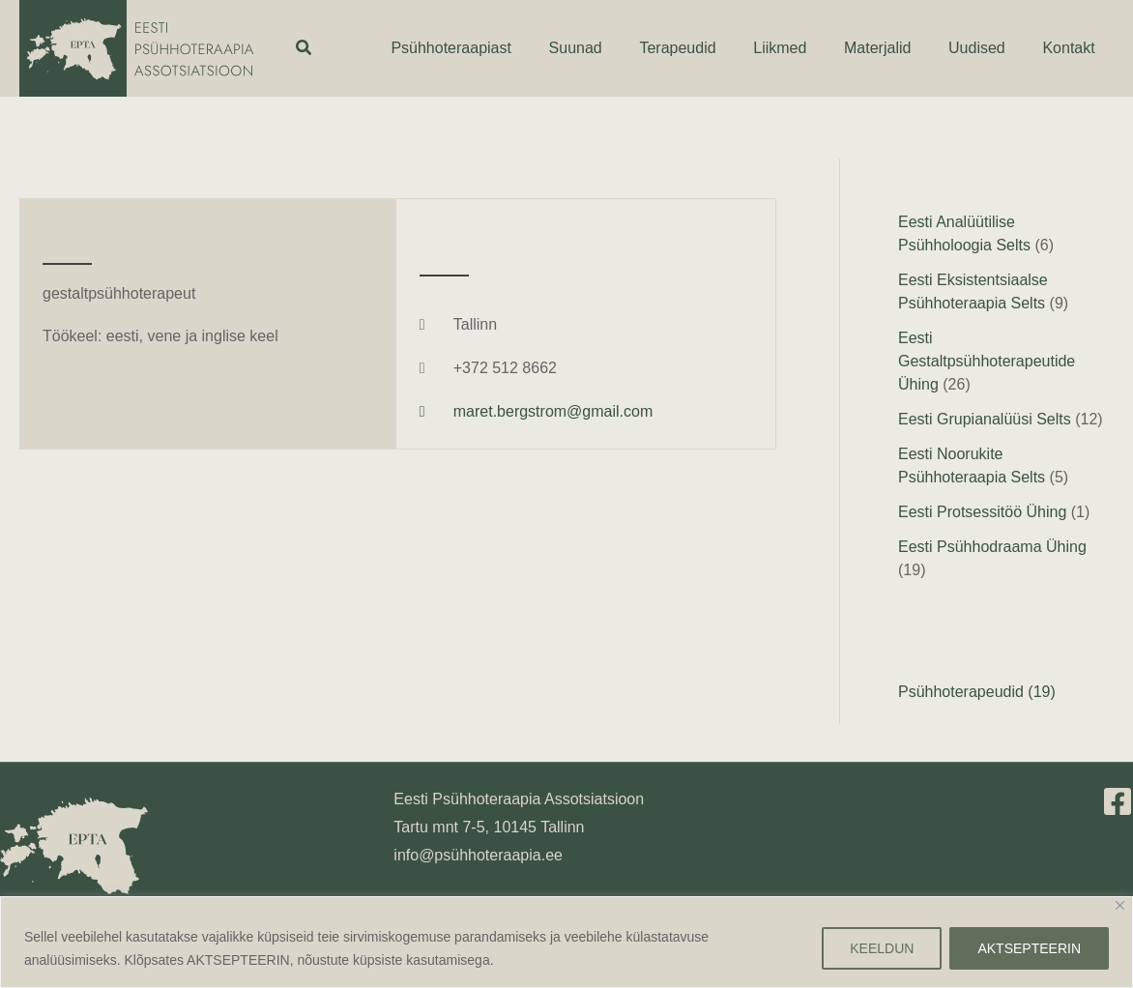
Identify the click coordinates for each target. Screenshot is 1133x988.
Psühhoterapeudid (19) (977, 691)
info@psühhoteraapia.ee (478, 855)
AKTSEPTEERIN (1029, 948)
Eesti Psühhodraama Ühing (992, 546)
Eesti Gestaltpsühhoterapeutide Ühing (986, 361)
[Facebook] (1117, 801)
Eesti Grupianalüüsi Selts (984, 419)
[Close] (1120, 905)
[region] (566, 942)
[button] (304, 48)
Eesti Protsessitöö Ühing (982, 512)
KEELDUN (882, 948)
